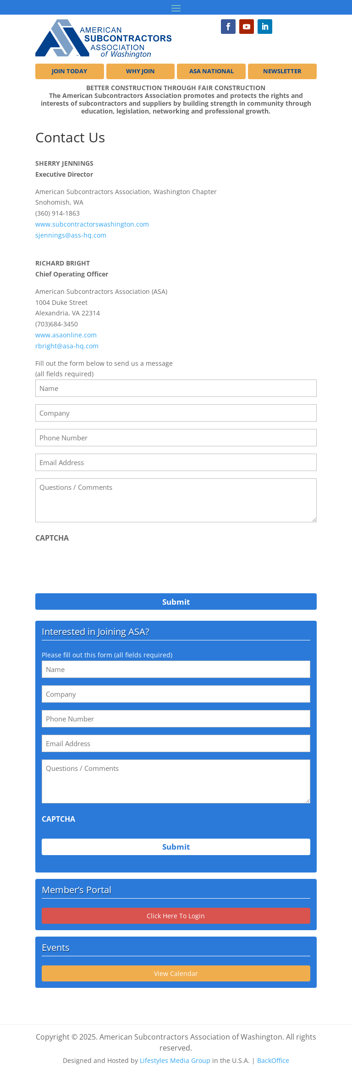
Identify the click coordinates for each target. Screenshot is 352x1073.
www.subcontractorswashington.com (92, 224)
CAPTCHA (52, 538)
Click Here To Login (176, 915)
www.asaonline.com (66, 335)
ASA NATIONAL (211, 71)
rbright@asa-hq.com (67, 345)
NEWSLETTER (282, 71)
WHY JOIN (140, 71)
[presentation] (105, 565)
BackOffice (273, 1060)
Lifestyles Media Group (175, 1060)
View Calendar (176, 973)
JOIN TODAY (69, 71)
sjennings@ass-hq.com (70, 235)
